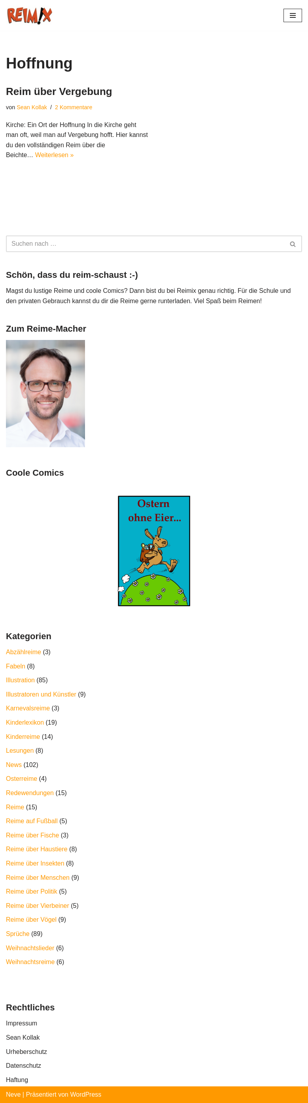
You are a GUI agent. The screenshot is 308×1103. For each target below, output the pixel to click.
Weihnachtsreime (30, 962)
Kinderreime (23, 736)
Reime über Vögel (31, 919)
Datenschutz (23, 1065)
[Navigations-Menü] (292, 15)
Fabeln (15, 666)
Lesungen (20, 750)
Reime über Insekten (35, 863)
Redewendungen (30, 793)
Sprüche (18, 933)
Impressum (21, 1023)
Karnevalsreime (28, 708)
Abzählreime (23, 652)
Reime (15, 807)
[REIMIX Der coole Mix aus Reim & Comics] (29, 15)
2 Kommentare (73, 107)
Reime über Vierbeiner (37, 905)
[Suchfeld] (145, 243)
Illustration (20, 680)
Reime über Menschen (38, 877)
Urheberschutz (26, 1051)
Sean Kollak (32, 107)
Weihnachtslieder (30, 948)
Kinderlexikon (25, 722)
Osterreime (21, 778)
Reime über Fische (32, 835)
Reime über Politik (31, 891)
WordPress (85, 1094)
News (14, 764)
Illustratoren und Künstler (41, 694)
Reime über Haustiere (37, 849)
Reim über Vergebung (59, 91)
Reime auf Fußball (32, 821)
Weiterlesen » (54, 155)
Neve (13, 1094)
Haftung (17, 1079)
